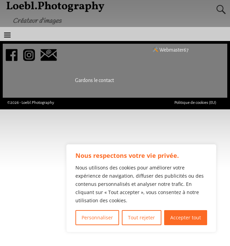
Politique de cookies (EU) (195, 102)
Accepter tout (185, 217)
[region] (141, 188)
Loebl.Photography (37, 102)
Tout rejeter (141, 217)
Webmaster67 (171, 50)
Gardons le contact (94, 80)
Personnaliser (97, 217)
